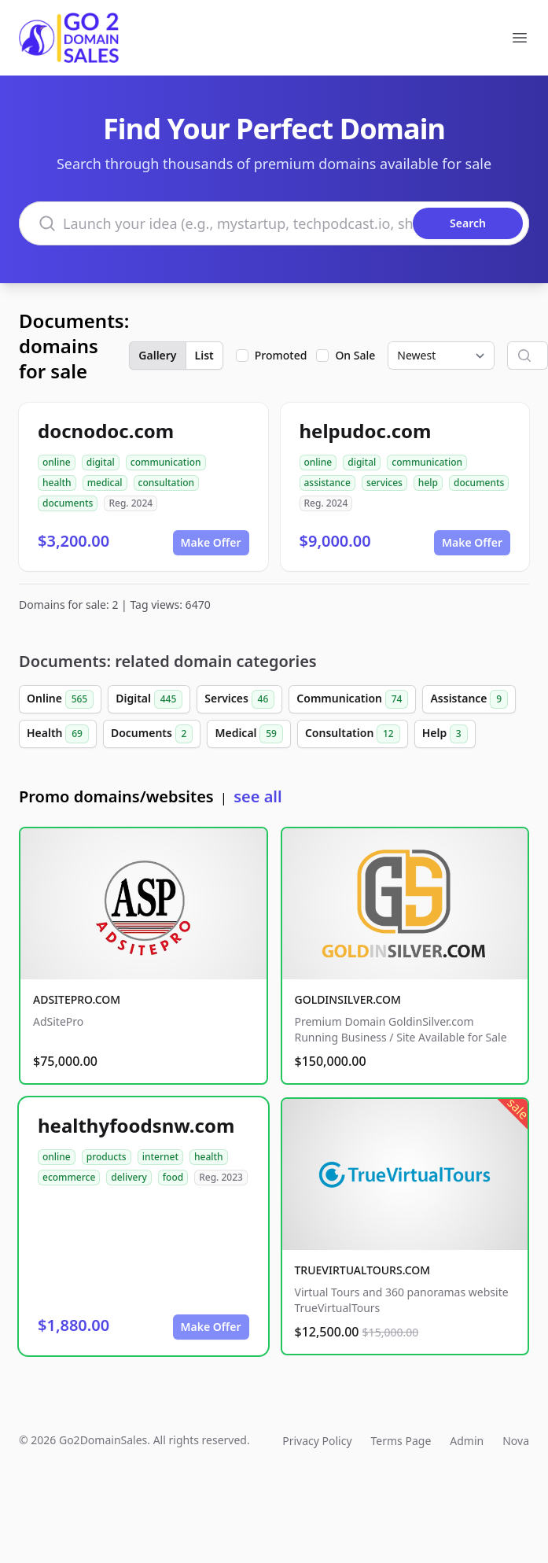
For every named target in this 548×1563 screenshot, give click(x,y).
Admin (467, 1440)
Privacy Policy (316, 1440)
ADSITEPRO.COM (76, 999)
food (173, 1177)
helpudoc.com (366, 431)
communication (166, 462)
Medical (248, 733)
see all (257, 796)
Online (60, 699)
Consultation (352, 733)
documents (67, 503)
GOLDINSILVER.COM (348, 999)
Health (58, 733)
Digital (149, 699)
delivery (128, 1177)
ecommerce (68, 1177)
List (204, 355)
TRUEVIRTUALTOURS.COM (363, 1270)
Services (239, 699)
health (57, 482)
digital (100, 462)
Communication (352, 699)
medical (105, 482)
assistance (327, 482)
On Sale (355, 355)
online (56, 462)
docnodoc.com (106, 431)
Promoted (281, 355)
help (428, 482)
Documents (152, 733)
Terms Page (401, 1440)
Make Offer (211, 542)
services (384, 482)
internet (160, 1156)
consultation (166, 482)
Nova (515, 1440)
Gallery (157, 355)
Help (445, 733)
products (106, 1156)
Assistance (469, 699)
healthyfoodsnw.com (136, 1125)
